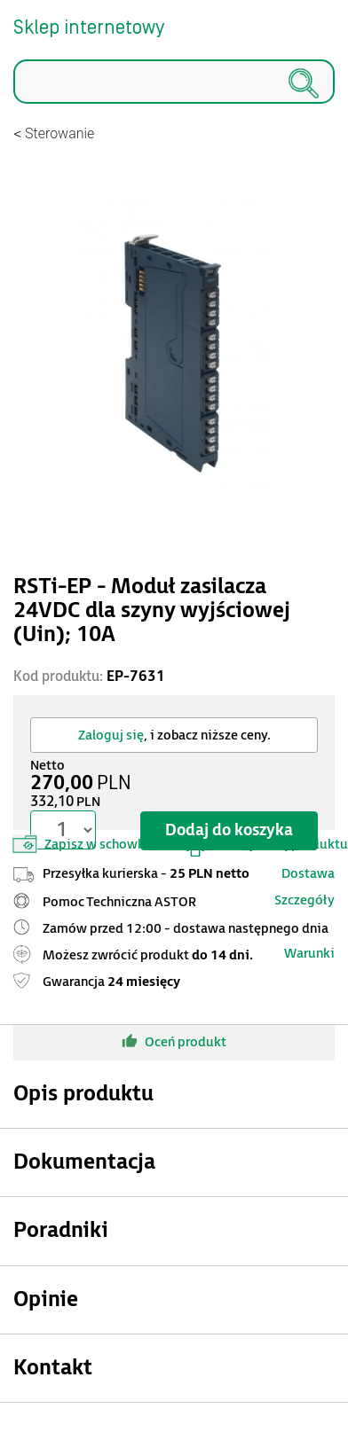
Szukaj (13, 104)
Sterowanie (59, 133)
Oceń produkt (174, 1041)
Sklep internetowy (88, 28)
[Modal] (174, 352)
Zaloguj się (111, 735)
